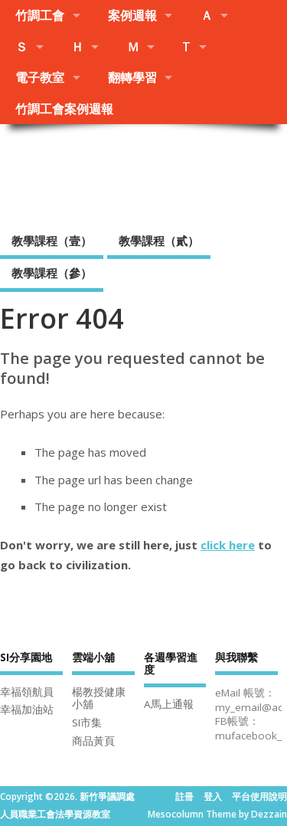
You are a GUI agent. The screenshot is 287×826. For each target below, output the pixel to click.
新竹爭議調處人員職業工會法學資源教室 (143, 173)
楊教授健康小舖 (99, 698)
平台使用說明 (259, 796)
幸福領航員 (27, 692)
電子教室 (39, 77)
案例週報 (132, 15)
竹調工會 (39, 15)
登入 (213, 796)
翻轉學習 (132, 77)
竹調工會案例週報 (64, 108)
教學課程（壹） (51, 240)
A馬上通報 (169, 704)
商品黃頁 (93, 741)
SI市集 (87, 722)
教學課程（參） (51, 272)
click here (228, 544)
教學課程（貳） (159, 240)
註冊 (184, 796)
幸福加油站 (27, 709)
